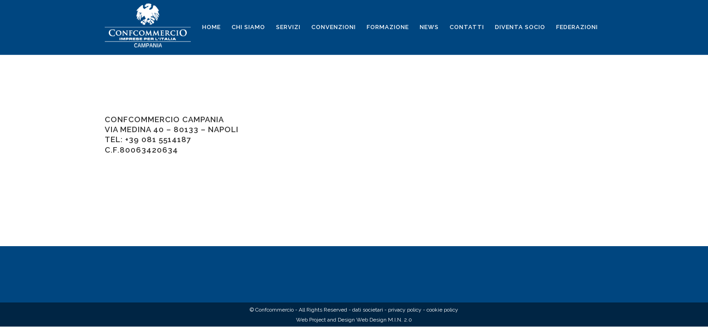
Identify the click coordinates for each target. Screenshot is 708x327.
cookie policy (442, 310)
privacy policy (405, 310)
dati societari (367, 310)
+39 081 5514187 (158, 139)
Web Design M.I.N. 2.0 (384, 320)
